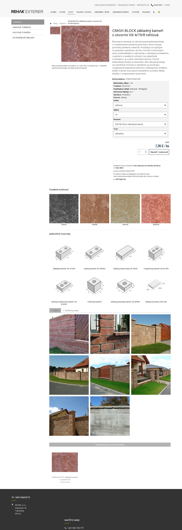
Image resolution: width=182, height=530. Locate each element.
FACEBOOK (127, 505)
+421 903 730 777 (76, 505)
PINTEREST (127, 516)
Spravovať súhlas (130, 525)
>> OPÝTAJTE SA (119, 179)
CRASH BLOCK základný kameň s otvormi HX (65, 479)
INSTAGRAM (127, 508)
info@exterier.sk (75, 508)
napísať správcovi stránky (84, 525)
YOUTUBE (126, 512)
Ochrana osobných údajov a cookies (109, 525)
